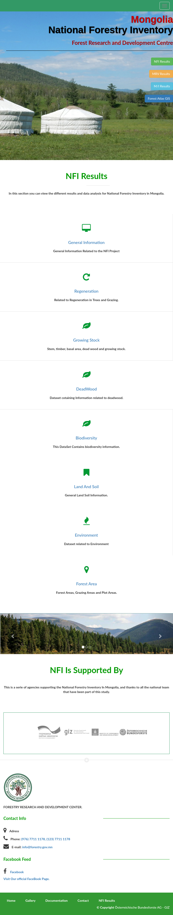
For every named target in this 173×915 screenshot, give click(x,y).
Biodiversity (86, 437)
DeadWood (86, 388)
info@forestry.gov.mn (37, 847)
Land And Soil (86, 486)
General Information (86, 242)
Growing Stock (86, 339)
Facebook (16, 872)
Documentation (56, 900)
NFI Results (107, 900)
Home (11, 900)
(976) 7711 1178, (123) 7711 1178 (45, 839)
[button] (13, 633)
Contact (83, 900)
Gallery (30, 900)
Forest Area (86, 583)
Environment (86, 535)
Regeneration (86, 291)
